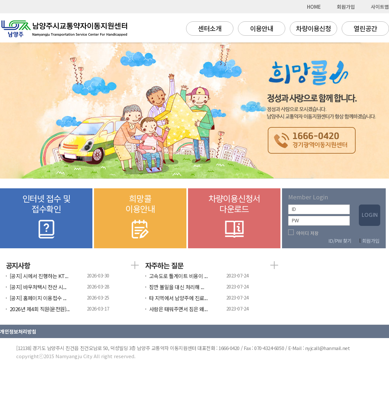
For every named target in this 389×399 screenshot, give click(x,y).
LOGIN (370, 215)
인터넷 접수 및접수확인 (46, 216)
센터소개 (209, 28)
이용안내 (261, 28)
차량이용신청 (313, 28)
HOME (314, 6)
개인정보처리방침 (18, 331)
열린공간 (365, 28)
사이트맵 (380, 6)
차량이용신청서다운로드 (234, 216)
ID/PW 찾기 (339, 240)
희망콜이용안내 (140, 216)
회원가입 (346, 6)
